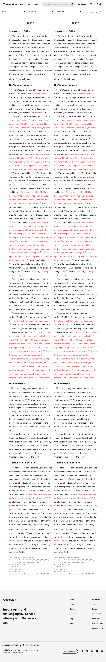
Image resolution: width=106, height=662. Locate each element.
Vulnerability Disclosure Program (12, 652)
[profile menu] (99, 4)
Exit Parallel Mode (100, 12)
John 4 (14, 11)
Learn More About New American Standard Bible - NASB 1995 (29, 574)
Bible (21, 4)
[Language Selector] (91, 4)
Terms (36, 650)
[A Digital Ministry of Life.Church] (53, 644)
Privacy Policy (28, 650)
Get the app (82, 4)
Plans (28, 4)
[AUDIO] (85, 12)
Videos (36, 4)
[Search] (56, 4)
